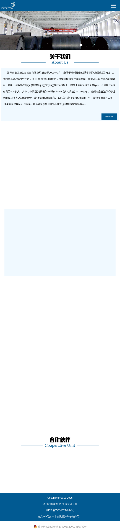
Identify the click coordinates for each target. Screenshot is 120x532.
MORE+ (109, 116)
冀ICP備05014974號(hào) (60, 510)
